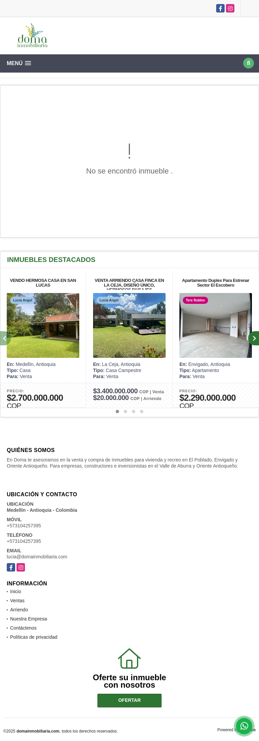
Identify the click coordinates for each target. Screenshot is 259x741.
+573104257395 (24, 525)
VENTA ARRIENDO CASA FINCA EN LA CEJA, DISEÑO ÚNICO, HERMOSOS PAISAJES (129, 285)
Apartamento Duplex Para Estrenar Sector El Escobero (215, 283)
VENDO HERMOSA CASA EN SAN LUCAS (43, 283)
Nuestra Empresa (28, 618)
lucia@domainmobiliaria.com (37, 556)
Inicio (15, 591)
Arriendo (19, 609)
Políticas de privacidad (33, 637)
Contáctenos (23, 628)
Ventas (17, 600)
